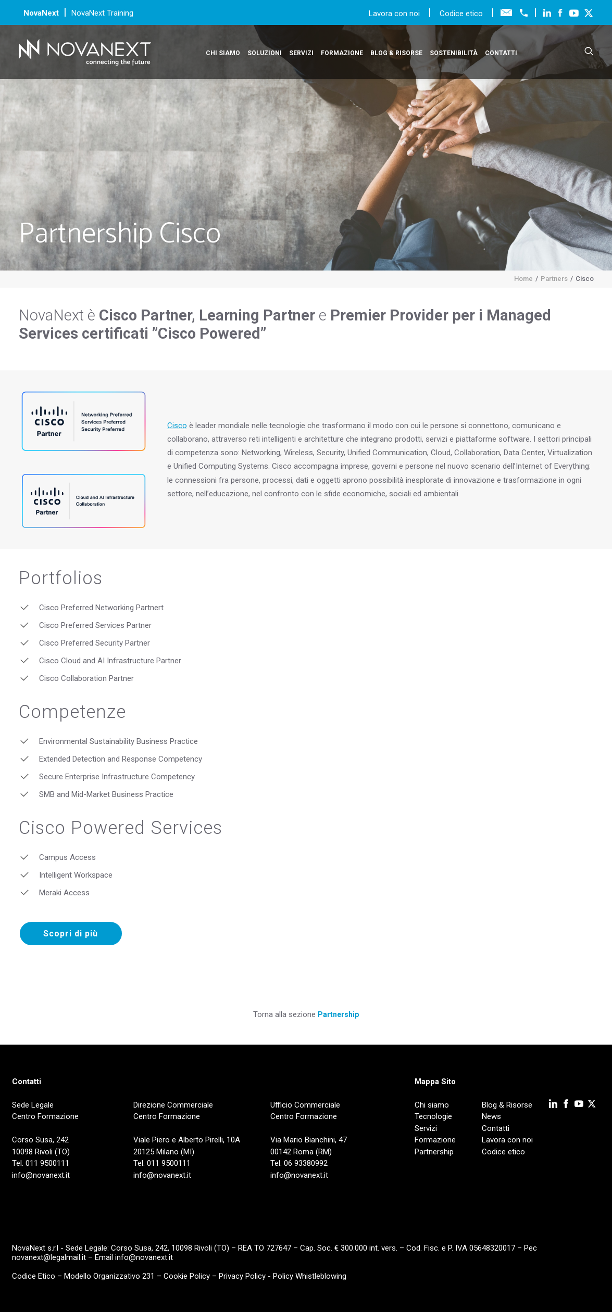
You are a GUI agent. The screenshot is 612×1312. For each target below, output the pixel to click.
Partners (554, 278)
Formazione (342, 53)
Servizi (301, 53)
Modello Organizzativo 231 (109, 1276)
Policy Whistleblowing (309, 1276)
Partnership (338, 1014)
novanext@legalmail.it (49, 1257)
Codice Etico (33, 1276)
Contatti (501, 53)
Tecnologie (433, 1116)
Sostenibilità (454, 53)
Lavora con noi (395, 13)
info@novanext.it (144, 1257)
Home (523, 278)
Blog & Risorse (396, 53)
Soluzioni (264, 53)
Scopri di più (70, 933)
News (491, 1116)
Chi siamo (223, 53)
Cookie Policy (187, 1276)
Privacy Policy (242, 1276)
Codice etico (461, 13)
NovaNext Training (102, 13)
